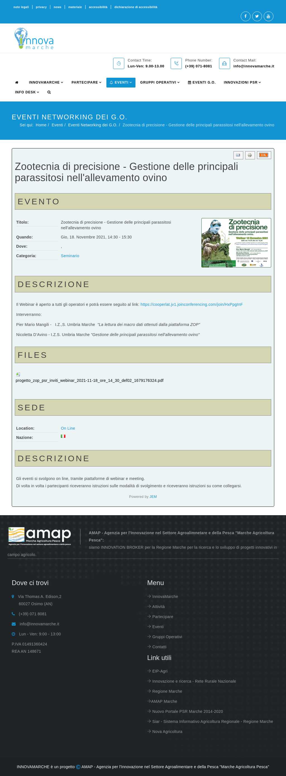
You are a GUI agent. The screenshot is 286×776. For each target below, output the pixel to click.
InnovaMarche (164, 596)
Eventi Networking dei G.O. (93, 125)
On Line (68, 428)
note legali (21, 7)
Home (41, 125)
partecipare (85, 82)
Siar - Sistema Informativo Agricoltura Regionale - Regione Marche (212, 721)
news (57, 7)
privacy (41, 7)
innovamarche (44, 82)
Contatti (158, 647)
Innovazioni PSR (241, 82)
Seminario (70, 256)
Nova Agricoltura (166, 731)
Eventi (119, 82)
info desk (25, 92)
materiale (75, 7)
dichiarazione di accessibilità (136, 7)
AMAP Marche (164, 701)
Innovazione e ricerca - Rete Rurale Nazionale (193, 681)
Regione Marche (166, 691)
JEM (153, 497)
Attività (158, 606)
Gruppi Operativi (158, 82)
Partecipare (162, 616)
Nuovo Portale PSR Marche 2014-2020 (187, 711)
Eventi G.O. (202, 82)
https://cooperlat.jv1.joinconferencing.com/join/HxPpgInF (191, 304)
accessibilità (98, 7)
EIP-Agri (159, 671)
